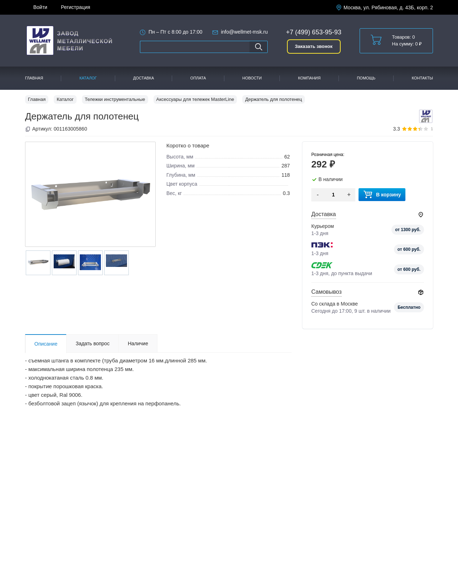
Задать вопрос (92, 343)
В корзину (382, 195)
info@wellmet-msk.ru (244, 32)
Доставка (143, 78)
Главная (34, 78)
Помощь (366, 78)
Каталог (88, 78)
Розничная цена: (327, 154)
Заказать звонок (313, 46)
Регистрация (75, 7)
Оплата (198, 78)
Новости (252, 78)
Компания (309, 78)
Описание (45, 344)
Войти (40, 7)
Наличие (138, 343)
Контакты (422, 78)
